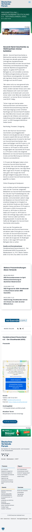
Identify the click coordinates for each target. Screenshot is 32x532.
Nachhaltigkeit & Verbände (7, 474)
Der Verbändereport (22, 469)
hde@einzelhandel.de (14, 400)
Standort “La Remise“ (6, 508)
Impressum (13, 518)
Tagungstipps (20, 494)
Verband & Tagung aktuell (23, 473)
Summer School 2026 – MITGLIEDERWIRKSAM (6, 494)
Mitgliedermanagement (6, 471)
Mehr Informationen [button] (16, 376)
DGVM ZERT (20, 496)
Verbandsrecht (4, 476)
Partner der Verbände (22, 490)
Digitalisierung (4, 478)
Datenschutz (7, 518)
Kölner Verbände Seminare (7, 505)
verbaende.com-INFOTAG (7, 500)
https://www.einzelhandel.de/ (18, 402)
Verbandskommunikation (7, 480)
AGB (2, 518)
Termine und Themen (22, 474)
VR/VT (16, 459)
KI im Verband (4, 469)
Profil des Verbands (10, 422)
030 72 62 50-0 (12, 398)
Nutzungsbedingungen (22, 518)
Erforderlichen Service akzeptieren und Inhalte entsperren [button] (16, 386)
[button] (3, 529)
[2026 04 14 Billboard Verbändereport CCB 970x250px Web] (16, 29)
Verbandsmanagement (6, 473)
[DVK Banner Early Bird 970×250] (16, 430)
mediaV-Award (20, 476)
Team (30, 518)
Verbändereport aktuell (22, 471)
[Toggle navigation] (30, 2)
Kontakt (3, 459)
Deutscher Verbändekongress (5, 502)
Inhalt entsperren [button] (16, 380)
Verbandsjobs (20, 492)
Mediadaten (10, 459)
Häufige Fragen (5, 507)
